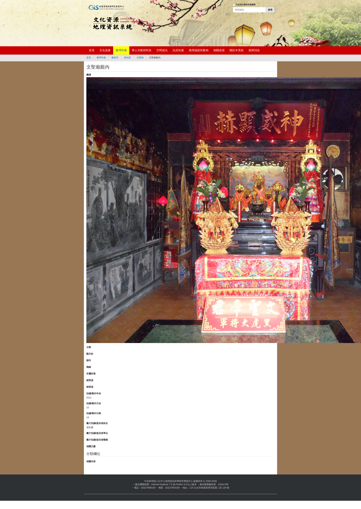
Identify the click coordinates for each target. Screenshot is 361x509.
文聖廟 (140, 57)
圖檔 (88, 74)
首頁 (91, 50)
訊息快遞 (178, 50)
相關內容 (91, 461)
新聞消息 (254, 50)
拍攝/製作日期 (93, 413)
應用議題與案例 (198, 50)
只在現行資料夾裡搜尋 (245, 4)
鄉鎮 (88, 367)
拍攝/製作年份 (93, 393)
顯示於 (89, 353)
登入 (228, 14)
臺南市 (114, 57)
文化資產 (105, 50)
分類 (88, 347)
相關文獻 (91, 446)
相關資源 (219, 50)
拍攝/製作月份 (93, 403)
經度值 (89, 380)
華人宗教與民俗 (141, 50)
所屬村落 (91, 373)
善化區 (127, 57)
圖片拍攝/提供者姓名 (97, 423)
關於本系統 (237, 50)
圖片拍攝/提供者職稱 (97, 439)
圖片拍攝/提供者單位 (97, 433)
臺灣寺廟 (121, 50)
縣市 (88, 360)
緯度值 (89, 387)
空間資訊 (162, 50)
